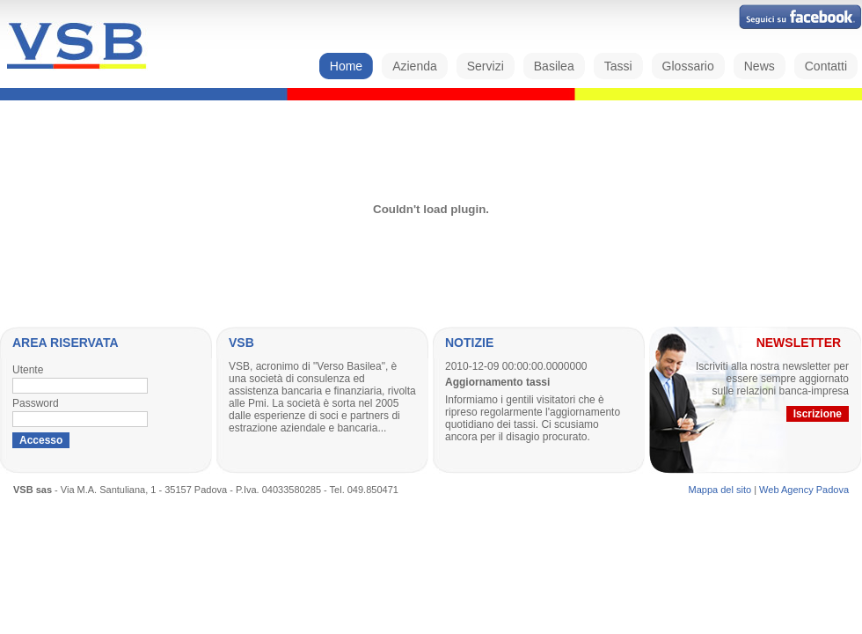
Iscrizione (817, 414)
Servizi (485, 66)
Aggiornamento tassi (497, 382)
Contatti (826, 66)
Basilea (554, 66)
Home (346, 66)
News (759, 66)
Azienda (414, 66)
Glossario (688, 66)
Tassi (618, 66)
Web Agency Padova (804, 489)
